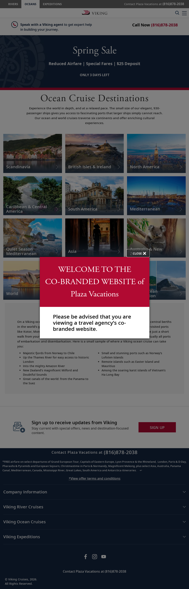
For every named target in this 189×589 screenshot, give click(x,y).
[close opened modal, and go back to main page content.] (138, 253)
